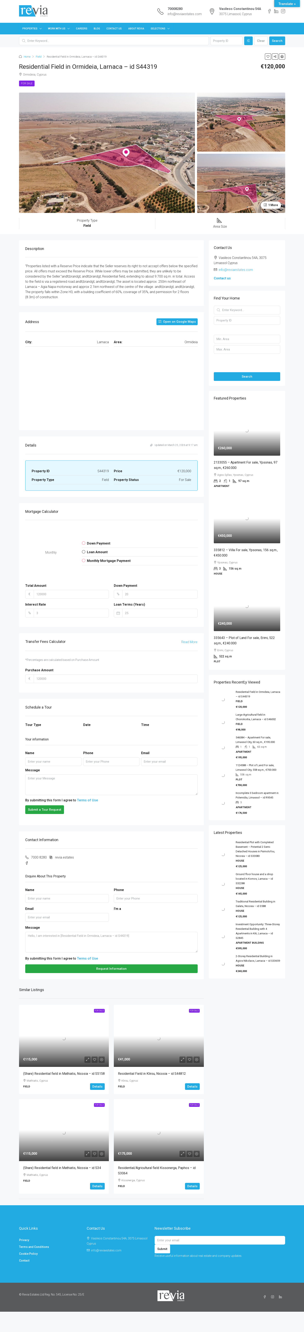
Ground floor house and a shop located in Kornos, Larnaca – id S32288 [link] (254, 879)
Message (32, 770)
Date (87, 725)
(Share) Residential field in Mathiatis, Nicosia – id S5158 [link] (64, 1074)
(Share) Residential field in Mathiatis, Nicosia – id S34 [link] (62, 1168)
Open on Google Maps (177, 322)
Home (27, 56)
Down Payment (125, 586)
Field (38, 56)
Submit (162, 1249)
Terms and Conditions (34, 1247)
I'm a (117, 909)
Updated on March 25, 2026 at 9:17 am (174, 445)
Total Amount (35, 586)
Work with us (56, 28)
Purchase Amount (39, 670)
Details (97, 1086)
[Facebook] (265, 1297)
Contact (24, 1260)
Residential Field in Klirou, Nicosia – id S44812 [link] (152, 1074)
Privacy (24, 1240)
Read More (189, 642)
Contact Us (114, 28)
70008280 (175, 9)
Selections (158, 28)
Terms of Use (87, 800)
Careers (81, 28)
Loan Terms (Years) (129, 604)
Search (277, 41)
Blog (97, 28)
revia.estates (64, 857)
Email (145, 753)
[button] (268, 56)
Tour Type (33, 725)
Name (29, 753)
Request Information (111, 969)
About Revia (136, 28)
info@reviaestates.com (185, 14)
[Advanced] (248, 40)
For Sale (26, 83)
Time (145, 725)
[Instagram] (273, 1297)
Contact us (222, 278)
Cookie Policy (28, 1253)
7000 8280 (39, 857)
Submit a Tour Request (44, 810)
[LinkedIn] (281, 1297)
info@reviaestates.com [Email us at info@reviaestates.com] (236, 270)
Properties (29, 28)
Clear (261, 41)
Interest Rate (35, 604)
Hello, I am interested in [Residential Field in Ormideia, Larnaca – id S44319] (111, 942)
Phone (88, 753)
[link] (64, 1036)
